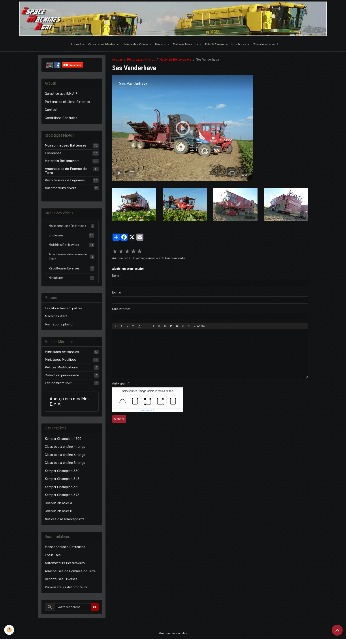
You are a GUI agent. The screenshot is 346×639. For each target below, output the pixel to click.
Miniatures (71, 278)
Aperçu (200, 326)
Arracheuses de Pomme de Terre (66, 171)
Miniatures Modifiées (61, 360)
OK (95, 607)
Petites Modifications (61, 367)
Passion (161, 44)
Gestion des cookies (173, 633)
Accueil (76, 44)
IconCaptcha (146, 410)
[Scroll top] (337, 630)
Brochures (239, 44)
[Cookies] (9, 630)
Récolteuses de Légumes (65, 180)
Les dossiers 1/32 (58, 383)
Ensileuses (53, 153)
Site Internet (121, 309)
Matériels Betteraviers (176, 59)
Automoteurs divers (60, 188)
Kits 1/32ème (215, 44)
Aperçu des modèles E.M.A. (70, 401)
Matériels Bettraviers (71, 245)
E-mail (116, 292)
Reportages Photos (102, 44)
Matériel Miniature (186, 44)
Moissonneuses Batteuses (65, 145)
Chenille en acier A (265, 44)
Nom (115, 276)
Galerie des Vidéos (135, 44)
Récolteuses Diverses (71, 268)
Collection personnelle (62, 375)
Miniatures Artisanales (62, 352)
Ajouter (119, 419)
